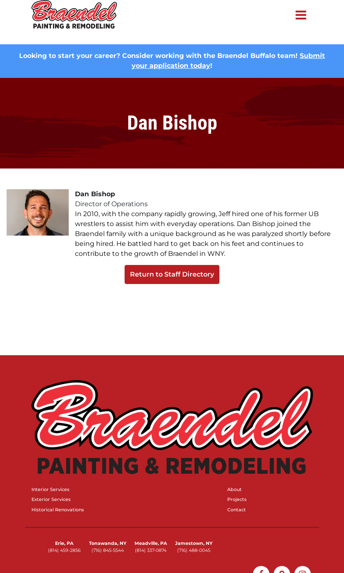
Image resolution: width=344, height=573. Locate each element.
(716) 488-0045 (193, 550)
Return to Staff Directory (172, 274)
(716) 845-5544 (107, 550)
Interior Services (50, 489)
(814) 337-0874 (150, 550)
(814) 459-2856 (64, 550)
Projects (237, 499)
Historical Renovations (57, 510)
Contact (236, 510)
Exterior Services (51, 499)
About (234, 489)
